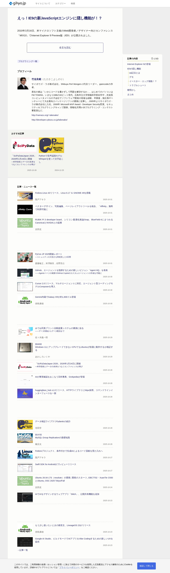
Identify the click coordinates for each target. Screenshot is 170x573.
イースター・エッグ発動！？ (143, 82)
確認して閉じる (146, 566)
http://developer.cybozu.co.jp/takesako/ (49, 120)
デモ (131, 78)
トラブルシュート (137, 86)
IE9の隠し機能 (134, 70)
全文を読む (65, 47)
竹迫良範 (48, 79)
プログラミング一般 (27, 61)
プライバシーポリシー (69, 567)
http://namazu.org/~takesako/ (45, 115)
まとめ (130, 95)
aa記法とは (134, 74)
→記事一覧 (22, 550)
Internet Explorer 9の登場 (139, 65)
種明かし (131, 91)
